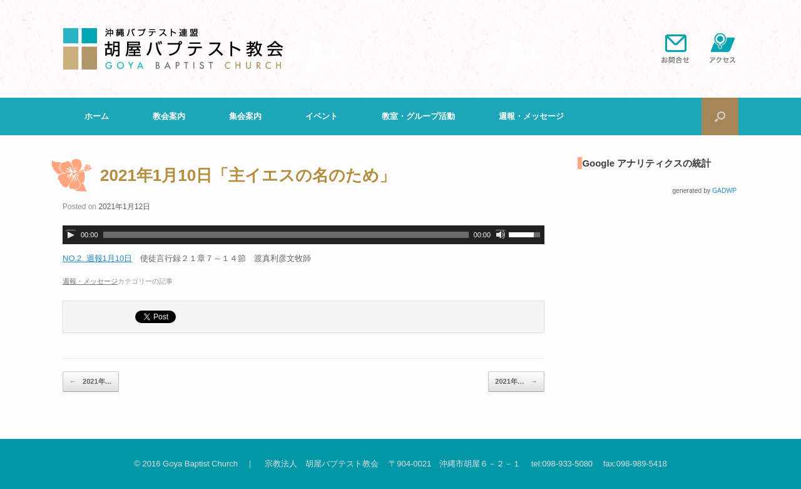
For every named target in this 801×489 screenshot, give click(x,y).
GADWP (724, 190)
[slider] (286, 235)
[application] (303, 234)
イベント (321, 116)
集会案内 (245, 116)
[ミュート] (501, 235)
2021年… (90, 382)
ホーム (96, 116)
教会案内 (169, 116)
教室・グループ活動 (418, 116)
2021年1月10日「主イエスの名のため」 (247, 175)
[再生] (71, 235)
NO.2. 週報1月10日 (97, 258)
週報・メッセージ (531, 116)
